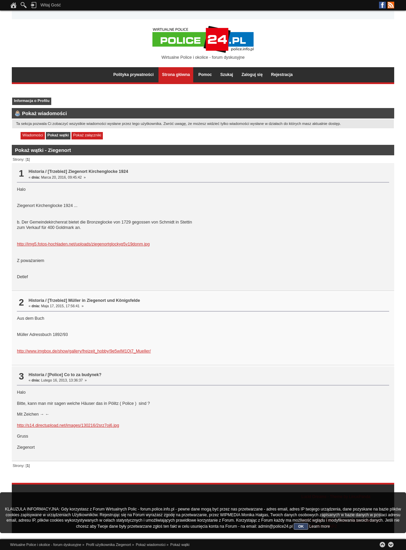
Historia (36, 171)
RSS (390, 5)
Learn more (319, 526)
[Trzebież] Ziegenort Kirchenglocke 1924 (88, 171)
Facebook (382, 5)
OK (301, 526)
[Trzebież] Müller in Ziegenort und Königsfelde (94, 300)
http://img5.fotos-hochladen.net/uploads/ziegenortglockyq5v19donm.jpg (83, 244)
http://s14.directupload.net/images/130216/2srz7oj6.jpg (68, 425)
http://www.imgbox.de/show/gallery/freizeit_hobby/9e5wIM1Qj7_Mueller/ (84, 351)
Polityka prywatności (133, 74)
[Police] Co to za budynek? (74, 374)
